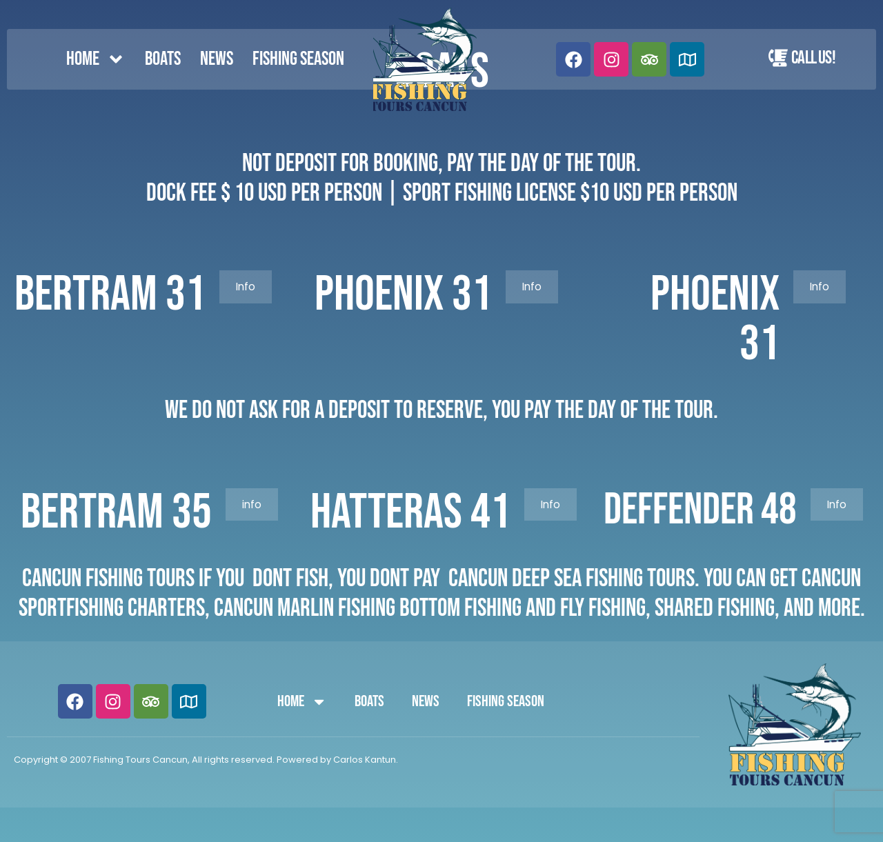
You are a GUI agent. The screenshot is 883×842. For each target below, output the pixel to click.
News (216, 59)
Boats (163, 59)
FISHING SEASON (298, 59)
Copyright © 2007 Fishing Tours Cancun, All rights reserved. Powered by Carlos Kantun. (206, 759)
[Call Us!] (778, 58)
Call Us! (813, 58)
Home (96, 59)
